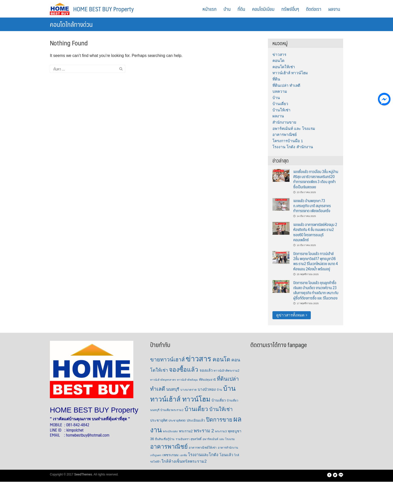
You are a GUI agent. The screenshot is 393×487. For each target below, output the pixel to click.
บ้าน (227, 9)
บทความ (279, 91)
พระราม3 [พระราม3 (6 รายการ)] (221, 431)
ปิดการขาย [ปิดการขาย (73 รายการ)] (219, 420)
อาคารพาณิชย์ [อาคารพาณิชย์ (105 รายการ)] (169, 446)
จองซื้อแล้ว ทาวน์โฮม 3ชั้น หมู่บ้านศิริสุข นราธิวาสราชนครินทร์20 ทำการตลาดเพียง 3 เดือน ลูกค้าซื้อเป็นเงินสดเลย (315, 179)
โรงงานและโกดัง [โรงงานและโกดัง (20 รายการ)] (203, 454)
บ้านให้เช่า (281, 110)
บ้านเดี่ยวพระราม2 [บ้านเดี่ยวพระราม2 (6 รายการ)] (171, 410)
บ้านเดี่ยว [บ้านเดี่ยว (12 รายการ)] (219, 400)
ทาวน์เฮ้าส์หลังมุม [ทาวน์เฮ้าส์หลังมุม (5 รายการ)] (187, 379)
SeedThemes (83, 474)
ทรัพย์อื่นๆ (290, 9)
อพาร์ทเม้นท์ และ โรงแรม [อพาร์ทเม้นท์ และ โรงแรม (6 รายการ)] (219, 439)
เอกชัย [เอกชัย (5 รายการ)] (183, 455)
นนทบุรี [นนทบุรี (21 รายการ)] (172, 389)
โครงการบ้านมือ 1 (287, 141)
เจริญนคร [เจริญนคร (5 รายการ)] (155, 455)
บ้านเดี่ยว (280, 104)
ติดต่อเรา (313, 9)
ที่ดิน (241, 9)
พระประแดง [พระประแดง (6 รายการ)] (170, 431)
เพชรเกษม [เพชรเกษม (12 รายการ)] (170, 455)
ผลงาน (334, 9)
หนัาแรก (210, 9)
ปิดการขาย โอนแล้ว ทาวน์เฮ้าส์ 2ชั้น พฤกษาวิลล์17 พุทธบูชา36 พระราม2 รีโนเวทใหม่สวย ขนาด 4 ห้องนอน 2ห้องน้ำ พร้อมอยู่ (315, 261)
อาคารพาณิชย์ (284, 134)
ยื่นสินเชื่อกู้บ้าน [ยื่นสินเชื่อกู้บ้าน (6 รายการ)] (164, 439)
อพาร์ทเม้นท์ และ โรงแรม (293, 128)
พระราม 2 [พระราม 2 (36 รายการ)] (204, 430)
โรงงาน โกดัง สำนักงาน (292, 147)
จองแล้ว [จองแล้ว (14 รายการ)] (206, 370)
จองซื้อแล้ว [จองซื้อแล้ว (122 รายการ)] (183, 369)
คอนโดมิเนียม (263, 9)
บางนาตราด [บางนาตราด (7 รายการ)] (188, 389)
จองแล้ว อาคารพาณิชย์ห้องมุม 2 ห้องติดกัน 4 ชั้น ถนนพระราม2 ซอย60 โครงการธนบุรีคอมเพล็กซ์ (315, 232)
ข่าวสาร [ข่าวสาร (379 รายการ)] (198, 359)
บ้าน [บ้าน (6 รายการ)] (219, 389)
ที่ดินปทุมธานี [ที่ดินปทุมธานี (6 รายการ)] (207, 379)
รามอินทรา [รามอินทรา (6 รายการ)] (182, 439)
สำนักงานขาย (284, 122)
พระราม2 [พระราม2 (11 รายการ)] (186, 431)
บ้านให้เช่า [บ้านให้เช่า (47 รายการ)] (221, 409)
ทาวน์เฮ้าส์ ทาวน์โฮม (290, 73)
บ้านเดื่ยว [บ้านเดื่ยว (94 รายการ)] (196, 409)
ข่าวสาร (279, 54)
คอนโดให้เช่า (283, 67)
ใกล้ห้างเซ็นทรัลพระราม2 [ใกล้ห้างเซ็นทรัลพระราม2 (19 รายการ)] (184, 461)
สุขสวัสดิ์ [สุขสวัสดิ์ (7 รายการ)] (196, 439)
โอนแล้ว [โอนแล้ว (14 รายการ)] (226, 455)
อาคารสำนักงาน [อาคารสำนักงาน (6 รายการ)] (228, 447)
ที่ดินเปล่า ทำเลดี (286, 85)
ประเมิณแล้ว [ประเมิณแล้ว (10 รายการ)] (196, 420)
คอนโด (278, 60)
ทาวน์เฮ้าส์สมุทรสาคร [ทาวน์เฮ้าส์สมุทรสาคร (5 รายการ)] (163, 379)
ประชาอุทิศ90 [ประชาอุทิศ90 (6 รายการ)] (176, 420)
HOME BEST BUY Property (103, 9)
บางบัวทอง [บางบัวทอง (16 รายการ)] (207, 389)
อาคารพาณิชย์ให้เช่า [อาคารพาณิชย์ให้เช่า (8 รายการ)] (203, 447)
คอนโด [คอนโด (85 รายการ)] (221, 359)
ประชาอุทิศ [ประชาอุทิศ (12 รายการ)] (158, 420)
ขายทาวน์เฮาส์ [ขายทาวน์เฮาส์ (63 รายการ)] (167, 360)
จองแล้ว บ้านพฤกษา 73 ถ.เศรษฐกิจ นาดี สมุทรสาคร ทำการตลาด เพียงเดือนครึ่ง (312, 205)
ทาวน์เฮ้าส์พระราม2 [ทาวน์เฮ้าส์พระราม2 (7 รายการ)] (226, 370)
